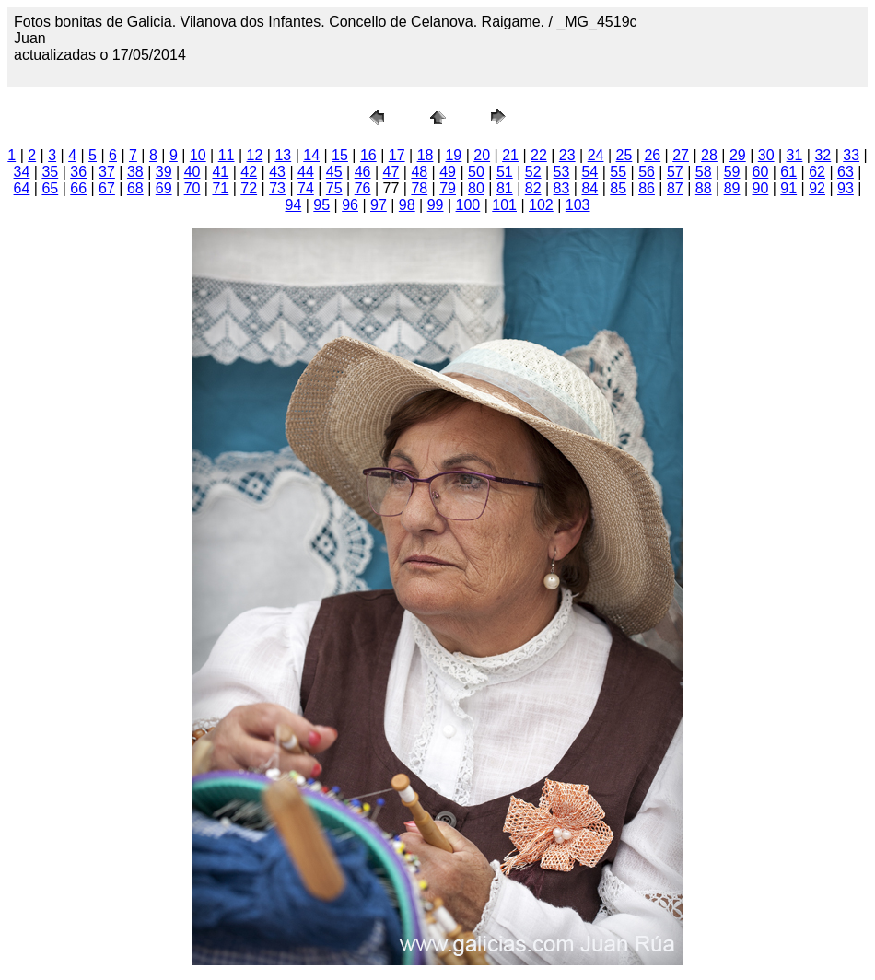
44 (306, 172)
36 (78, 172)
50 (476, 172)
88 (703, 188)
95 (321, 205)
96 (350, 205)
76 (363, 188)
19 (453, 155)
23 (567, 155)
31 (795, 155)
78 (419, 188)
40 (192, 172)
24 (596, 155)
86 (646, 188)
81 (504, 188)
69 (164, 188)
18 (425, 155)
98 (407, 205)
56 (646, 172)
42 (248, 172)
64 (22, 188)
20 (481, 155)
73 (277, 188)
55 (618, 172)
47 (391, 172)
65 (49, 188)
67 (107, 188)
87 (675, 188)
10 (198, 155)
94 (293, 205)
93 (845, 188)
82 (533, 188)
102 (541, 205)
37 (107, 172)
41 (220, 172)
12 (255, 155)
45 (334, 172)
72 (248, 188)
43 (277, 172)
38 (135, 172)
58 (703, 172)
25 (624, 155)
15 (340, 155)
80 (476, 188)
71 (220, 188)
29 (737, 155)
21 (510, 155)
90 (760, 188)
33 (851, 155)
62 (817, 172)
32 (822, 155)
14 (311, 155)
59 (732, 172)
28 (709, 155)
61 (788, 172)
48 (419, 172)
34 (22, 172)
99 (435, 205)
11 (226, 155)
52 (533, 172)
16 (368, 155)
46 (363, 172)
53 (562, 172)
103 (578, 205)
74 (306, 188)
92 (817, 188)
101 (504, 205)
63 (845, 172)
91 (788, 188)
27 (680, 155)
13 (282, 155)
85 (618, 188)
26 (652, 155)
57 (675, 172)
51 (504, 172)
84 (589, 188)
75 (334, 188)
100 (468, 205)
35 (49, 172)
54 (589, 172)
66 (78, 188)
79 (447, 188)
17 (397, 155)
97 (378, 205)
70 (192, 188)
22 (539, 155)
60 (760, 172)
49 (447, 172)
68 (135, 188)
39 (164, 172)
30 (766, 155)
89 (732, 188)
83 (562, 188)
